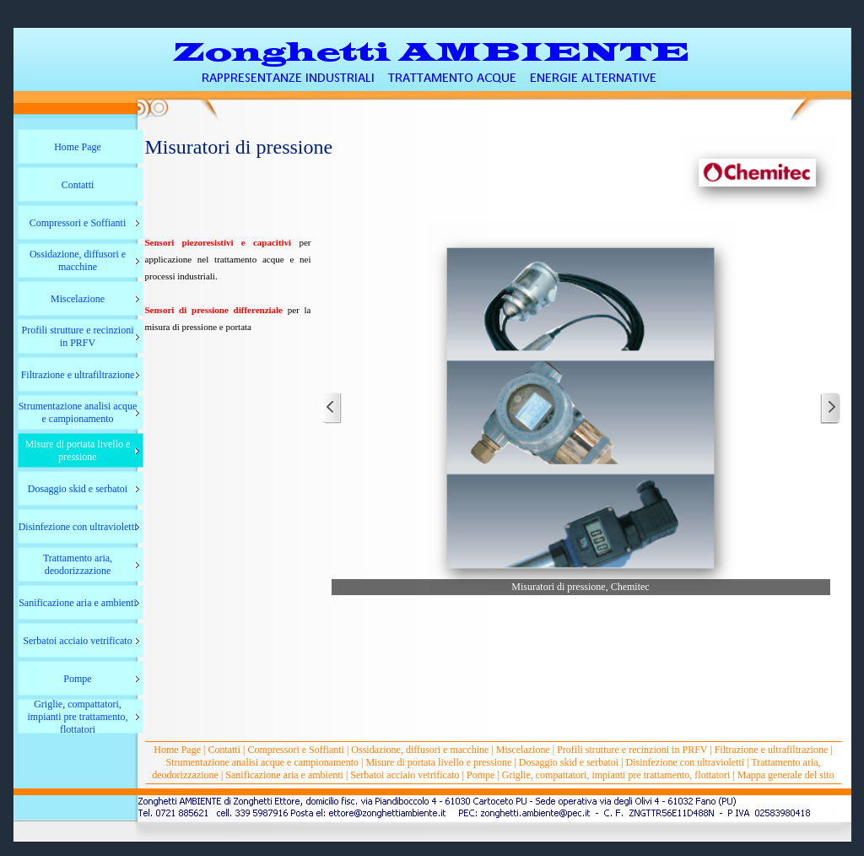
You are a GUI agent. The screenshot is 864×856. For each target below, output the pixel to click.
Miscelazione (523, 750)
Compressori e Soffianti (295, 750)
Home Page (177, 750)
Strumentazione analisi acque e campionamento (262, 762)
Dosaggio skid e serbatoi (568, 762)
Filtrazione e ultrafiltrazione (772, 750)
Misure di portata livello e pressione (438, 762)
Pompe (480, 775)
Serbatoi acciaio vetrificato (404, 775)
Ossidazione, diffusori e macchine (420, 750)
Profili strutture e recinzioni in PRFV (632, 750)
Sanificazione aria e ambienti (285, 775)
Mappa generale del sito (785, 775)
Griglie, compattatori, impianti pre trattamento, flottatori (616, 775)
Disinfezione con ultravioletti (685, 762)
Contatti (224, 750)
